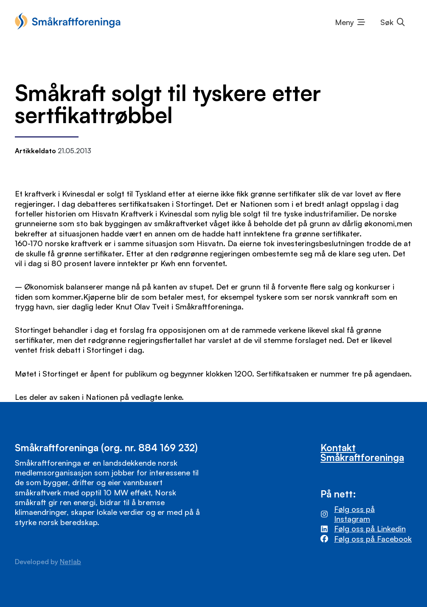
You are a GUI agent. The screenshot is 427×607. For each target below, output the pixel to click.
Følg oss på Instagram (354, 513)
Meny (344, 22)
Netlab (70, 561)
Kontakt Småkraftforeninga (362, 452)
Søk (386, 22)
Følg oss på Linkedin (370, 528)
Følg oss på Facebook (373, 538)
